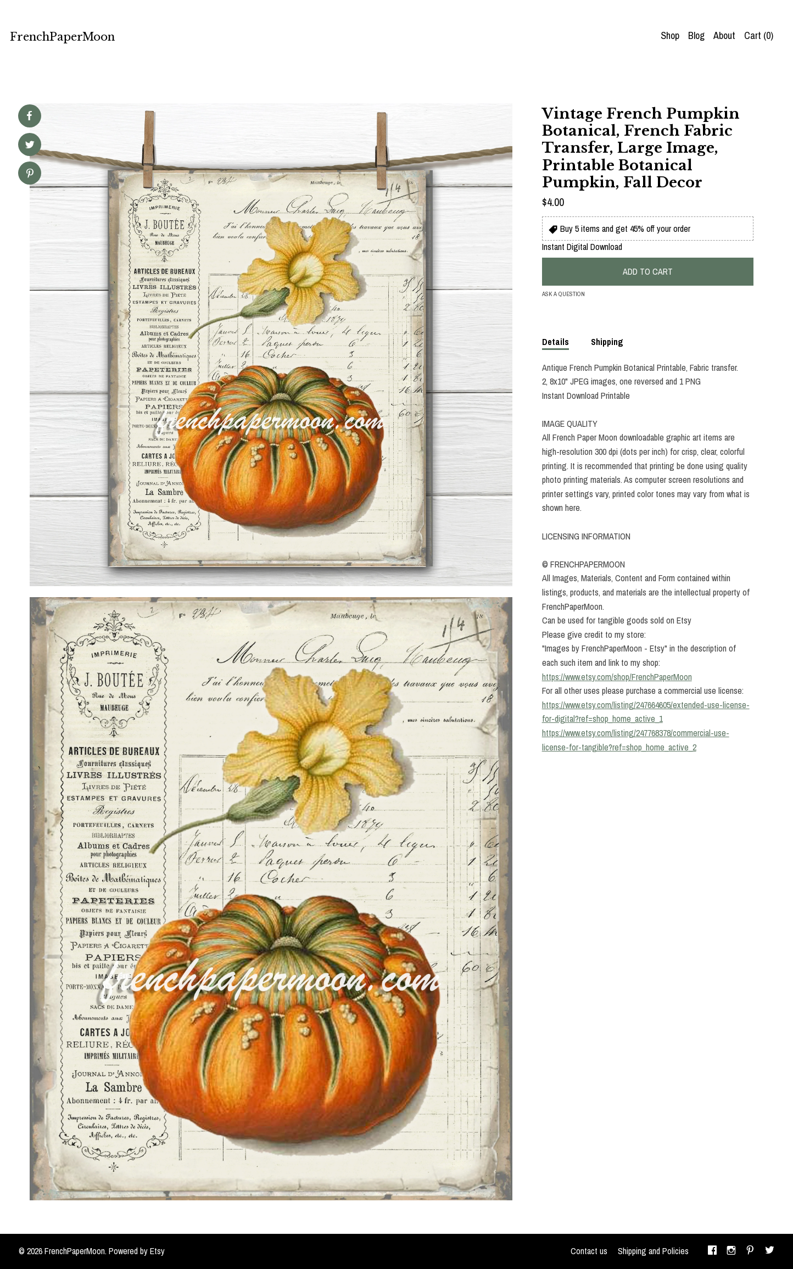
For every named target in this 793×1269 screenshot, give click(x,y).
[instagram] (731, 1251)
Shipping (607, 342)
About (724, 35)
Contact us (589, 1251)
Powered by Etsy (137, 1251)
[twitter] (769, 1251)
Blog (696, 35)
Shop (670, 35)
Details (555, 342)
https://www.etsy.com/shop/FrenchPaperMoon (617, 677)
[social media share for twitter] (30, 146)
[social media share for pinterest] (30, 174)
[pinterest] (750, 1251)
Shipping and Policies (653, 1251)
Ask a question (563, 294)
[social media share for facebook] (29, 116)
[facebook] (712, 1251)
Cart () (758, 35)
